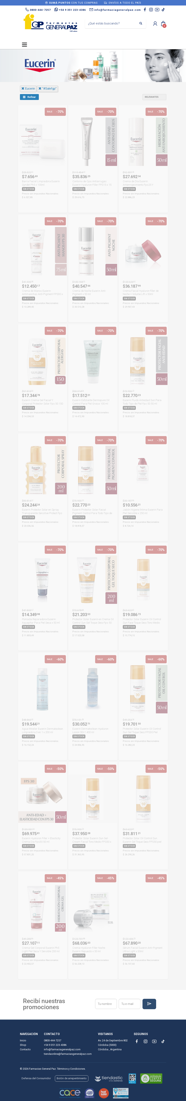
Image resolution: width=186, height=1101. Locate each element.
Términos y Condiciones (71, 1068)
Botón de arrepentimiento (72, 1078)
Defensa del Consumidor (36, 1078)
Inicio (23, 1040)
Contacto (25, 1049)
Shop (23, 1044)
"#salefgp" (47, 88)
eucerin (28, 88)
